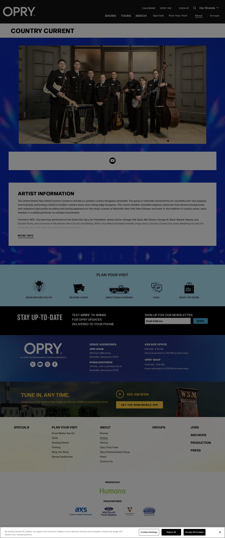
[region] (112, 532)
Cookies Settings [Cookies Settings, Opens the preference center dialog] (149, 532)
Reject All (171, 532)
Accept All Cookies (194, 532)
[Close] (220, 532)
